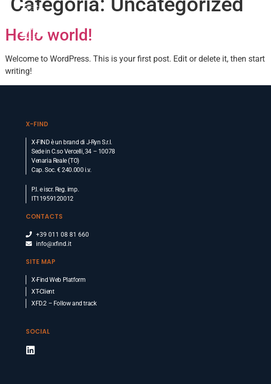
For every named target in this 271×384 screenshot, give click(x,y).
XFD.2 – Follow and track (63, 303)
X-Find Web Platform (58, 279)
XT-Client (42, 291)
